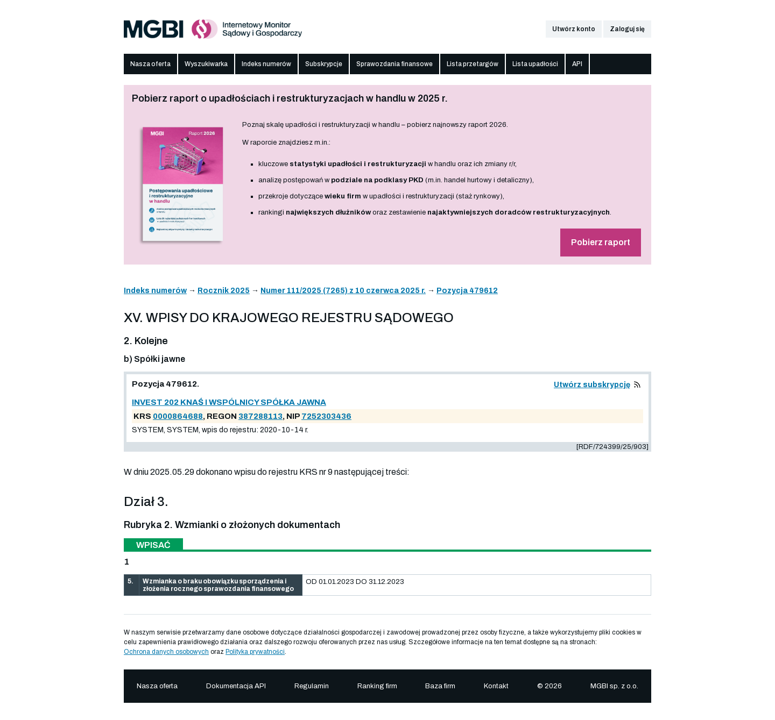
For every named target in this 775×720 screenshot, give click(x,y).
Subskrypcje (323, 64)
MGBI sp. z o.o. (614, 686)
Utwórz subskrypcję (592, 385)
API (577, 64)
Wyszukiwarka (206, 64)
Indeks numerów (266, 64)
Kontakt (496, 686)
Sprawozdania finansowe (394, 64)
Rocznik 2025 (224, 291)
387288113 (260, 416)
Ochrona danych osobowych (166, 651)
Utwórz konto (573, 29)
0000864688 (178, 416)
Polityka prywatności (255, 651)
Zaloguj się (627, 29)
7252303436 (326, 416)
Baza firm (440, 686)
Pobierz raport (600, 242)
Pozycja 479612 (467, 291)
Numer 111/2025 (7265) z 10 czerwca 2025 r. (343, 291)
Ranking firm (377, 686)
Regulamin (311, 686)
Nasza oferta (150, 64)
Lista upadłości (535, 64)
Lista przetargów (472, 64)
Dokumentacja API (236, 686)
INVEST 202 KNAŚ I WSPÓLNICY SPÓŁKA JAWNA (229, 402)
